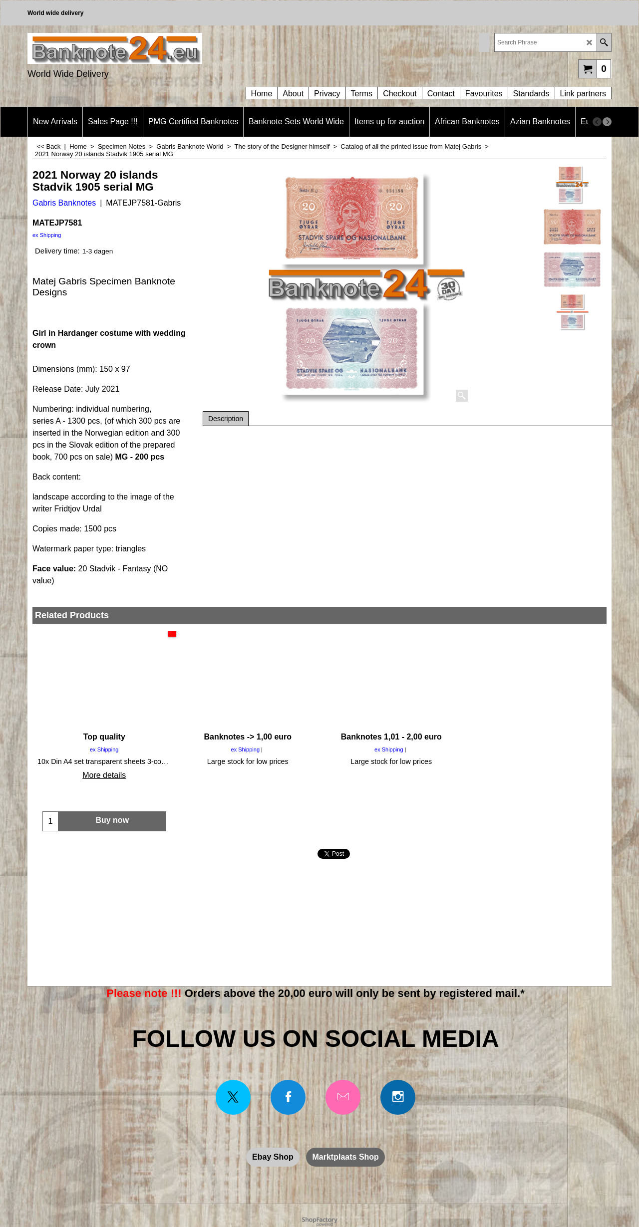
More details (104, 775)
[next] (607, 121)
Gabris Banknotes (64, 203)
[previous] (597, 121)
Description (225, 419)
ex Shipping (46, 235)
